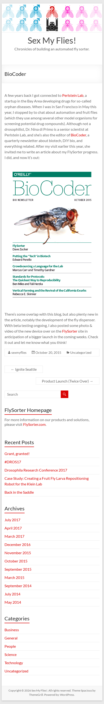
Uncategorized (80, 352)
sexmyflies (18, 352)
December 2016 (17, 544)
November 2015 (17, 552)
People (10, 646)
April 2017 (13, 528)
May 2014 (12, 602)
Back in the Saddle (19, 492)
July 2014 (12, 594)
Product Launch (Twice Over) (67, 381)
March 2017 (14, 536)
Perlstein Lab (72, 95)
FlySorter (69, 331)
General (10, 638)
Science (10, 654)
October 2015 (15, 561)
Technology (13, 662)
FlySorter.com (34, 424)
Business (11, 629)
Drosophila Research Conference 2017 (35, 470)
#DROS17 (12, 462)
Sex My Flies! (52, 40)
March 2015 (14, 577)
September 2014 (17, 585)
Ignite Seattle (24, 369)
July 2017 (12, 519)
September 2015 (17, 569)
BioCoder (78, 135)
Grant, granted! (17, 453)
